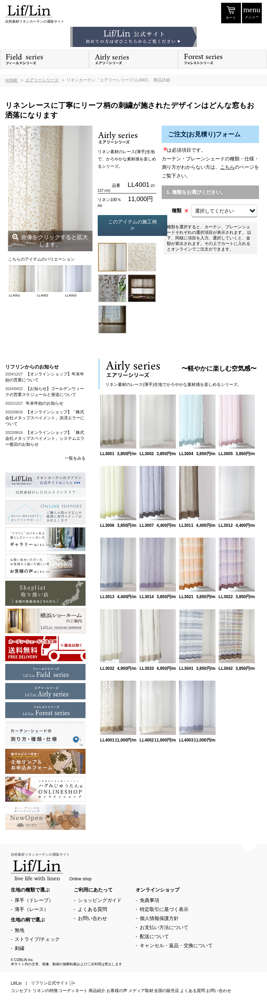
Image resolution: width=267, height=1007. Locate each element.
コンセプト (21, 990)
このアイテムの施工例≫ (132, 225)
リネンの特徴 (45, 990)
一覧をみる (75, 458)
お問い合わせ (92, 918)
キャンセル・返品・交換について (176, 945)
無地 (19, 930)
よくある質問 (92, 909)
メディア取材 (140, 990)
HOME (11, 80)
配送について (154, 936)
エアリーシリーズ (42, 80)
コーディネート (73, 990)
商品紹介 (97, 990)
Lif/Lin (16, 983)
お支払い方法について (164, 927)
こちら (227, 167)
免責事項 (149, 900)
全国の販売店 (166, 990)
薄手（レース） (32, 909)
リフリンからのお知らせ (32, 367)
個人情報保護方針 (159, 918)
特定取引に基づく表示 (164, 909)
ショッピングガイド (100, 900)
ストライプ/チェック (37, 939)
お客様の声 (116, 990)
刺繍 (19, 948)
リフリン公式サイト (53, 983)
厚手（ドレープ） (34, 900)
